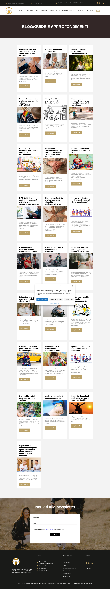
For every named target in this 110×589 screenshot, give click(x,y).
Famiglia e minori (67, 573)
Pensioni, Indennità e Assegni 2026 (53, 50)
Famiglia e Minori (67, 10)
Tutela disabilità (42, 10)
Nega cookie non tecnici (56, 299)
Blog (98, 10)
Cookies (51, 303)
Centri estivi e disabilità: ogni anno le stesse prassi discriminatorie (28, 151)
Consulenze (80, 10)
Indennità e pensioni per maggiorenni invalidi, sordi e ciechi (80, 249)
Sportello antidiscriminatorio (69, 568)
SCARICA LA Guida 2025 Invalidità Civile (70, 3)
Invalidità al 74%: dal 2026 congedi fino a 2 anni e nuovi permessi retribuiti (28, 52)
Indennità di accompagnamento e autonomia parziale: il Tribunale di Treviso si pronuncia (54, 153)
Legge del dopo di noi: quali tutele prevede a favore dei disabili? (80, 398)
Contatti (90, 10)
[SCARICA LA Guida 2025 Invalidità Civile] (56, 3)
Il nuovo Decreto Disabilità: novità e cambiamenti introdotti (28, 249)
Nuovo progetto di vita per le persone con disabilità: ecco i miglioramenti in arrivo (54, 201)
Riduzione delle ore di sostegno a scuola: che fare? (80, 150)
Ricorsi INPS (55, 10)
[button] (73, 286)
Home (21, 10)
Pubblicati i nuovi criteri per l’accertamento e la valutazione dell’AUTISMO (28, 102)
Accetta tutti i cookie (42, 299)
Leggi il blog (88, 568)
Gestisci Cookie (69, 299)
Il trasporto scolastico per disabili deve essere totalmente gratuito (28, 349)
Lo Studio (29, 10)
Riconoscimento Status (68, 570)
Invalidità (65, 565)
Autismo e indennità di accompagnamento (54, 397)
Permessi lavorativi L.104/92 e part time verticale (27, 398)
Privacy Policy (56, 303)
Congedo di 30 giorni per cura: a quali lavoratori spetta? (53, 101)
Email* (55, 526)
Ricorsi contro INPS (67, 576)
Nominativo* (55, 520)
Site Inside (88, 583)
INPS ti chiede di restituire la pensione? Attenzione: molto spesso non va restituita (29, 201)
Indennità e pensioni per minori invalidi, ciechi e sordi (27, 299)
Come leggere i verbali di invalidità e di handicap (54, 249)
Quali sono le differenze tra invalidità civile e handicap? (80, 349)
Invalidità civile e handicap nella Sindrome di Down (52, 349)
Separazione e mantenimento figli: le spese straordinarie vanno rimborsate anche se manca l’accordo (28, 451)
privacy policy (50, 529)
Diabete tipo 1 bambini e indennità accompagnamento (80, 299)
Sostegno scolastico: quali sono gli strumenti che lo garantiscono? (80, 200)
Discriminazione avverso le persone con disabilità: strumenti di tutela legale (80, 102)
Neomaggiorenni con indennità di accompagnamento (79, 51)
